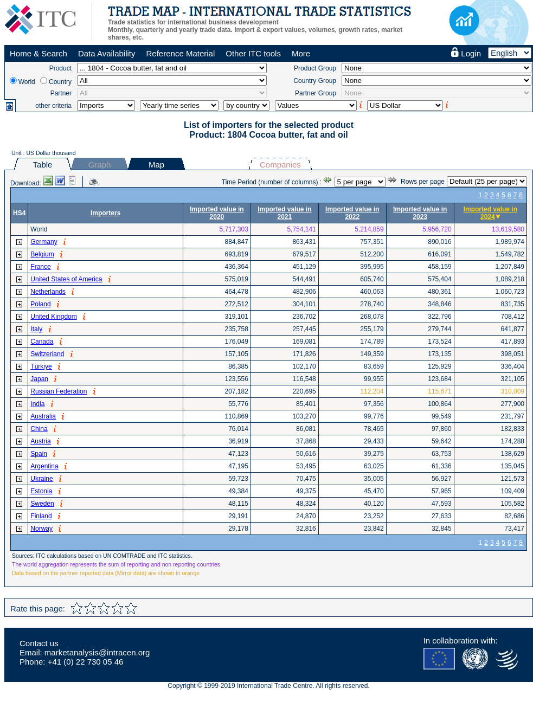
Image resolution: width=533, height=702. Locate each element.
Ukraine (41, 478)
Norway (41, 528)
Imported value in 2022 (352, 213)
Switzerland (47, 354)
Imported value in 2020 (216, 213)
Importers (105, 213)
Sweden (42, 503)
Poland (40, 304)
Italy (36, 329)
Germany (43, 242)
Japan (39, 379)
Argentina (44, 466)
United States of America (66, 279)
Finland (41, 516)
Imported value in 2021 (284, 213)
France (40, 267)
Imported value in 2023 (420, 213)
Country (60, 82)
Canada (41, 341)
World (26, 82)
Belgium (42, 254)
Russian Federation (58, 391)
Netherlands (48, 291)
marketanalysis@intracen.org (97, 652)
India (37, 404)
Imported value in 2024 (490, 213)
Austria (40, 441)
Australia (43, 416)
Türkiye (41, 366)
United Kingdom (53, 316)
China (38, 429)
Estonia (41, 491)
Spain (38, 454)
